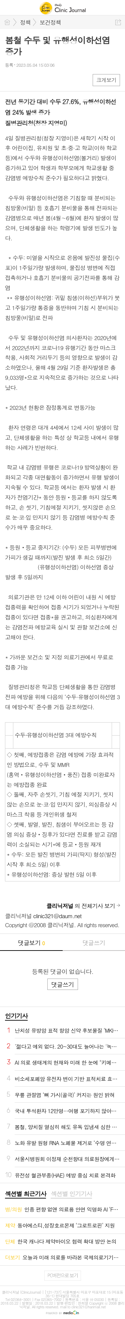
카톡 (37, 79)
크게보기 (106, 80)
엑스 (24, 79)
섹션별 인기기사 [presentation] (71, 1194)
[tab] (25, 1194)
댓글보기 (31, 943)
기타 (51, 79)
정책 (25, 22)
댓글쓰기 (93, 943)
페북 (11, 79)
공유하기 (118, 22)
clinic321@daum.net (57, 916)
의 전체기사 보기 (80, 906)
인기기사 (16, 1016)
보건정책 (50, 22)
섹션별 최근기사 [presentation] (25, 1194)
